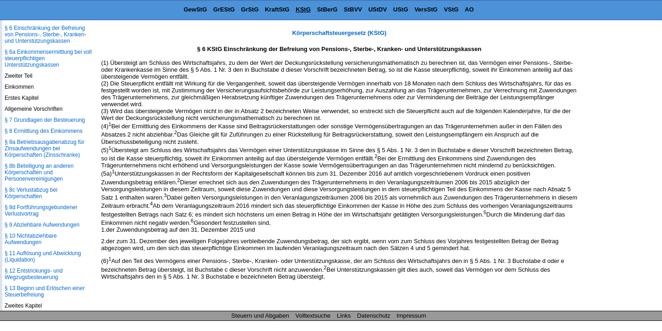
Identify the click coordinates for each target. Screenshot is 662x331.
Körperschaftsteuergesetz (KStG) (339, 32)
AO (469, 9)
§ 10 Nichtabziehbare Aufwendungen (31, 239)
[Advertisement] (616, 167)
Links (344, 315)
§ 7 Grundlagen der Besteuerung (45, 120)
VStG (451, 9)
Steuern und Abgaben (260, 315)
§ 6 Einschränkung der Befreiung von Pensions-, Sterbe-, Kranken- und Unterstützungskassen (45, 34)
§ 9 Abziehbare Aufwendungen (42, 225)
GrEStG (224, 9)
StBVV (353, 9)
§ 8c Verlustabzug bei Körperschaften (31, 193)
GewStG (195, 9)
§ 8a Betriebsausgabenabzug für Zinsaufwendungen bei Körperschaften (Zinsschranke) (44, 148)
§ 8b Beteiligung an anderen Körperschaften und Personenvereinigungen (39, 172)
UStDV (377, 9)
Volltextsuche (313, 315)
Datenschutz (373, 315)
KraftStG (277, 9)
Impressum (411, 315)
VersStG (426, 9)
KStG (303, 9)
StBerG (327, 9)
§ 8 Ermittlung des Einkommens (43, 131)
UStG (400, 9)
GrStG (249, 9)
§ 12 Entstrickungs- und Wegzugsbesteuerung (34, 274)
